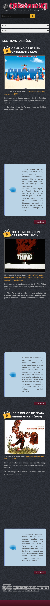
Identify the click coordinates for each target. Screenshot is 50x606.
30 (26, 588)
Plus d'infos (40, 222)
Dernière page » (31, 590)
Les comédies (31, 92)
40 (30, 588)
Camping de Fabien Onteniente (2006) (25, 50)
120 (9, 590)
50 (34, 588)
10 (18, 588)
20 (22, 588)
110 (4, 590)
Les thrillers (18, 280)
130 (14, 590)
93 (46, 588)
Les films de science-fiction (21, 278)
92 (42, 588)
